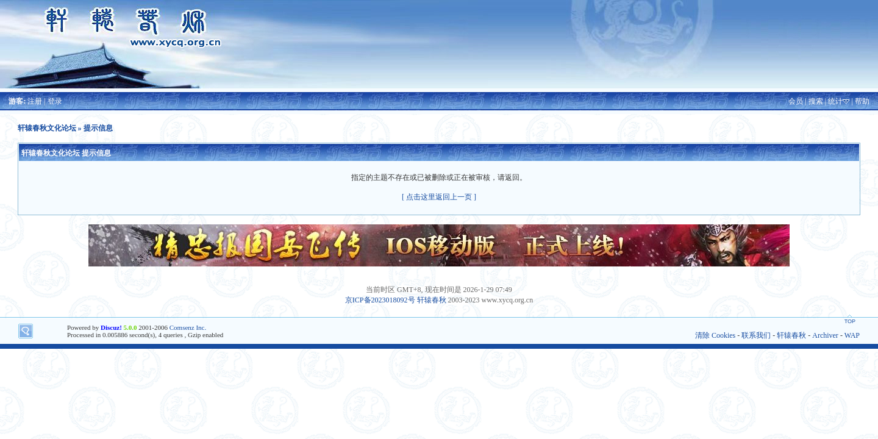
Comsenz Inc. (188, 327)
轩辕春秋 (431, 300)
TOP (849, 321)
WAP (852, 335)
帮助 (862, 101)
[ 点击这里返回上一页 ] (439, 197)
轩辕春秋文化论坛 (47, 128)
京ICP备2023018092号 (380, 300)
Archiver (825, 335)
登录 (55, 101)
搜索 (815, 101)
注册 (34, 101)
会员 (795, 101)
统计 (835, 101)
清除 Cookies (715, 335)
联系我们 (756, 335)
